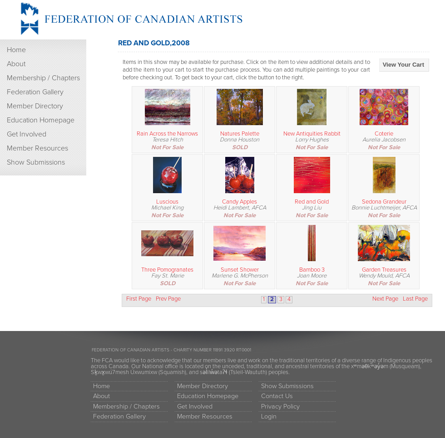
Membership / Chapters (43, 78)
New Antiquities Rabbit (312, 133)
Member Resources (37, 148)
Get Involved (26, 134)
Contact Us (277, 396)
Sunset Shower (240, 269)
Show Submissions (36, 162)
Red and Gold (312, 201)
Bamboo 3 (312, 269)
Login (269, 416)
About (16, 63)
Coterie (384, 133)
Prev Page (168, 299)
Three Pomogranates (167, 269)
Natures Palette (239, 133)
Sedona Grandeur (384, 201)
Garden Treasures (384, 269)
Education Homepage (40, 120)
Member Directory (35, 106)
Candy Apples (239, 201)
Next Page (385, 299)
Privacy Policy (280, 406)
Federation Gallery (35, 92)
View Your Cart (403, 64)
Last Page (415, 299)
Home (16, 49)
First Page (138, 299)
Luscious (167, 201)
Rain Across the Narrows (167, 133)
